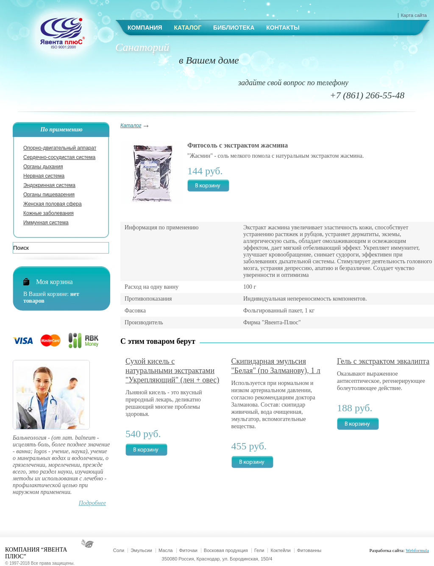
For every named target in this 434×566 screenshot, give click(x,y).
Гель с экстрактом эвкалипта (383, 361)
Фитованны (309, 550)
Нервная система (43, 176)
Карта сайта (414, 15)
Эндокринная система (49, 185)
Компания (145, 27)
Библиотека (233, 27)
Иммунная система (46, 223)
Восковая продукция (226, 550)
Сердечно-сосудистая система (59, 157)
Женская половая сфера (52, 204)
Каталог (188, 27)
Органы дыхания (43, 167)
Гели (259, 550)
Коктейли (280, 550)
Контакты (282, 27)
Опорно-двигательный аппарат (59, 148)
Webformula (417, 550)
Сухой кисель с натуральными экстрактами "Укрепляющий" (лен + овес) (172, 370)
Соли (118, 550)
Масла (165, 550)
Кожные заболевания (48, 213)
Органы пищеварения (49, 195)
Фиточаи (188, 550)
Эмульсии (141, 550)
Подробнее (92, 503)
